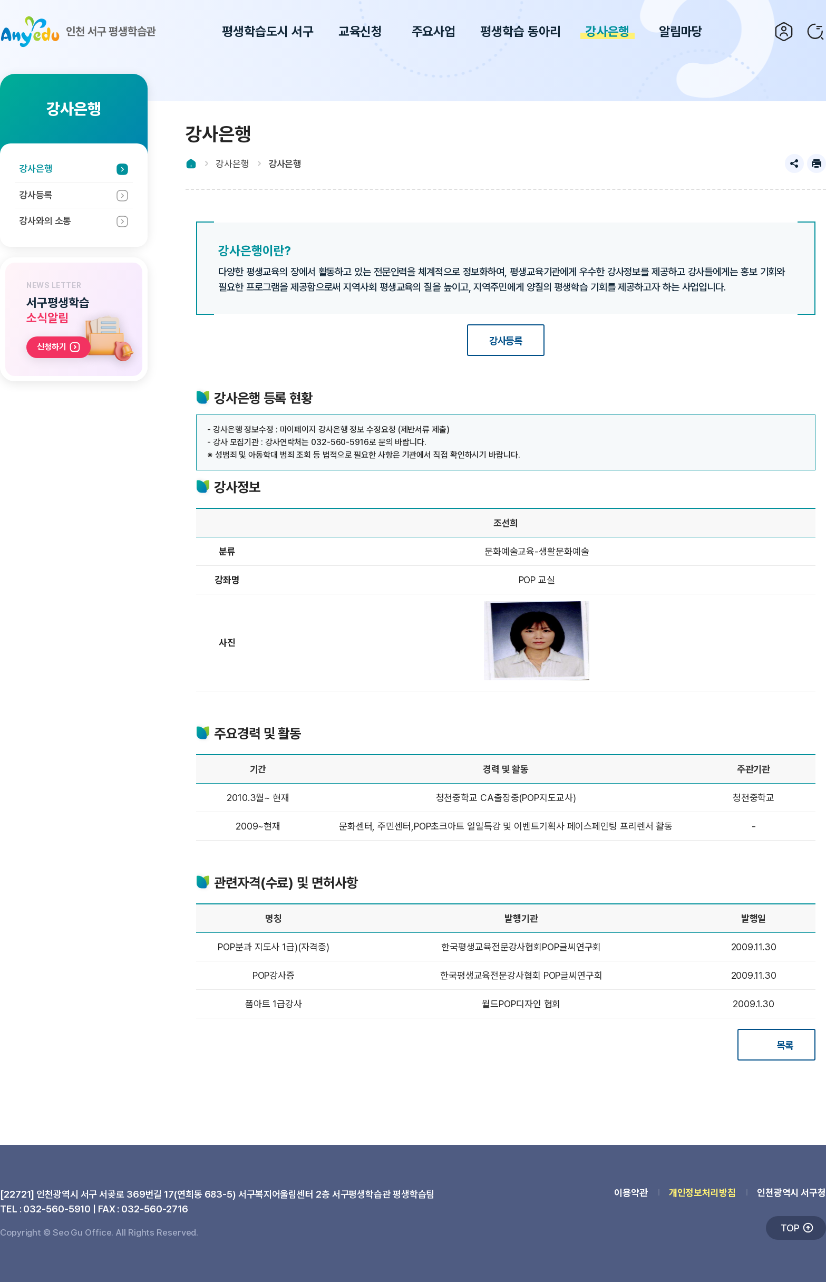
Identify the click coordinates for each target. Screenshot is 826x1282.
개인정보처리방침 (702, 1192)
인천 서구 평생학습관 (78, 31)
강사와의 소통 (45, 220)
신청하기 (51, 347)
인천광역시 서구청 (791, 1192)
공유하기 (794, 163)
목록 (784, 1045)
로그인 (783, 31)
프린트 (816, 163)
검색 (815, 31)
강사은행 (36, 168)
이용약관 (631, 1192)
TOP (790, 1227)
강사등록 (36, 194)
